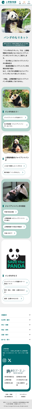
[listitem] (15, 117)
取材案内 (23, 396)
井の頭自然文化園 (21, 380)
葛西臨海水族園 (21, 377)
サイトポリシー (23, 394)
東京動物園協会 (9, 377)
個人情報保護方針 (9, 396)
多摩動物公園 (8, 383)
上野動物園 (7, 380)
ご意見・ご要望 (8, 394)
